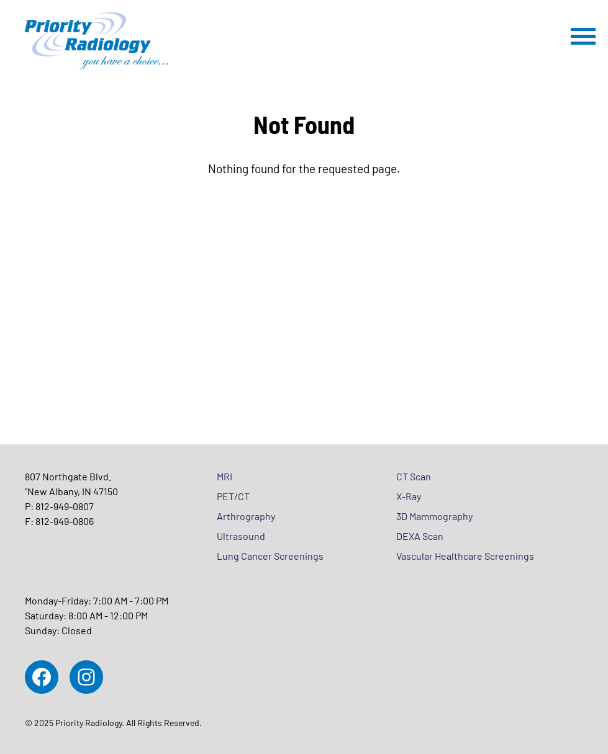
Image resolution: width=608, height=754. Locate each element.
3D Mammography (434, 516)
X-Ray (408, 496)
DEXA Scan (419, 536)
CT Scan (413, 476)
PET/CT (233, 496)
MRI (224, 476)
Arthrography (246, 516)
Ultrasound (241, 536)
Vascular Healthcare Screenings (465, 556)
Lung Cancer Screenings (270, 556)
